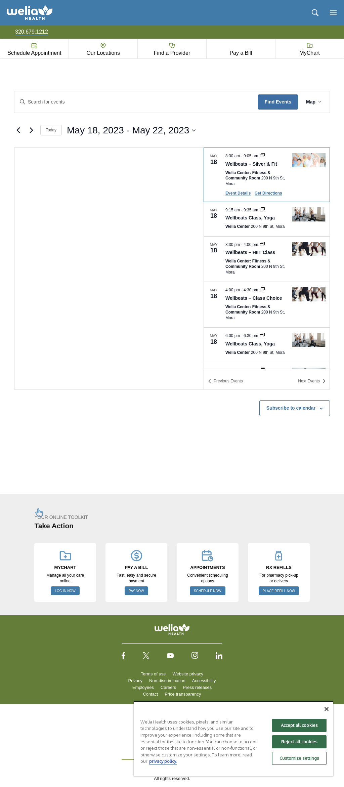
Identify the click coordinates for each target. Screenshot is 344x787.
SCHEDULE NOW (207, 591)
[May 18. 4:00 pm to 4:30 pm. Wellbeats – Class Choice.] (267, 305)
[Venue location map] (109, 268)
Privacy (135, 680)
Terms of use (153, 673)
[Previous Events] (18, 130)
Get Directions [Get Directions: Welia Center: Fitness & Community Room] (268, 193)
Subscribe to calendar (290, 408)
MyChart (309, 53)
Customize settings (299, 758)
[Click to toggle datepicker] (131, 130)
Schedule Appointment (34, 53)
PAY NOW (136, 591)
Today (51, 130)
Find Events (278, 102)
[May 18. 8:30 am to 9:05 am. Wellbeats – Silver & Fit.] (267, 175)
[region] (233, 738)
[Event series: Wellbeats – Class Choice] (262, 290)
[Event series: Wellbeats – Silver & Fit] (262, 156)
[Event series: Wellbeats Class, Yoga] (262, 210)
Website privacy (187, 673)
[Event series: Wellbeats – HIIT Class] (262, 244)
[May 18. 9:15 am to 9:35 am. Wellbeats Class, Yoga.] (267, 219)
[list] (267, 258)
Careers (168, 687)
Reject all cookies (299, 741)
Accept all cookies (299, 725)
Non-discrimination (167, 680)
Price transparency (183, 694)
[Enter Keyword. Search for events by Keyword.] (136, 102)
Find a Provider (172, 53)
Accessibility (204, 680)
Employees (143, 687)
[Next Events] (31, 130)
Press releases (197, 687)
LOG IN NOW (65, 591)
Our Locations (103, 53)
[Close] (327, 709)
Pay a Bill (240, 53)
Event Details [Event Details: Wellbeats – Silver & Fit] (238, 193)
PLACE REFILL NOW (279, 591)
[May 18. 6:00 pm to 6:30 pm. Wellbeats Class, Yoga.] (267, 344)
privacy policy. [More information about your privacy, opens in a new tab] (163, 761)
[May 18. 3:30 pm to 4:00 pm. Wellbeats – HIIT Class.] (267, 259)
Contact (150, 694)
